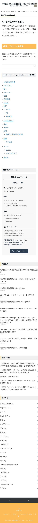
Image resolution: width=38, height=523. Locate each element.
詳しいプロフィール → (19, 251)
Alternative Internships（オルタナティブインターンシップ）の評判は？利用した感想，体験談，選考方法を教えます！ (18, 320)
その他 (6, 157)
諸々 (5, 89)
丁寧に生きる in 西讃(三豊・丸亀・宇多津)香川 (19, 4)
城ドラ (8, 150)
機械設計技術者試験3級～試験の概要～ (14, 348)
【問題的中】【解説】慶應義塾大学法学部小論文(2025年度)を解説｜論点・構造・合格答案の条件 (18, 365)
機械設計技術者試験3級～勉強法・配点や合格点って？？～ (18, 280)
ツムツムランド (11, 153)
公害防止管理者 (9, 82)
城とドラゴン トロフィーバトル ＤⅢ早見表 (17, 295)
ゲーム (6, 146)
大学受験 (7, 99)
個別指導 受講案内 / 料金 (9, 376)
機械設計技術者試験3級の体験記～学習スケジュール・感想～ (18, 310)
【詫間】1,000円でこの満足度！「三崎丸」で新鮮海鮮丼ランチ (17, 382)
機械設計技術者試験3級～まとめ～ (12, 288)
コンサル (7, 109)
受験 (5, 138)
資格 (5, 131)
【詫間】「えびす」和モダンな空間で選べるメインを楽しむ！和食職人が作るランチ (18, 388)
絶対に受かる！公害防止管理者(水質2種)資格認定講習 (19, 271)
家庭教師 (9, 116)
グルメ (6, 102)
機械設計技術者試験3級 (14, 134)
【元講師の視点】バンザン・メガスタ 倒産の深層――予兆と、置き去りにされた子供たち (18, 371)
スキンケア (8, 92)
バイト (6, 113)
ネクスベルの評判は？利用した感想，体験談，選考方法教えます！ (18, 340)
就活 (5, 106)
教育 (5, 96)
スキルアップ (8, 120)
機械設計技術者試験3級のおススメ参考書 (15, 302)
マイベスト (8, 85)
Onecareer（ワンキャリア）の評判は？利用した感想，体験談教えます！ (18, 330)
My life (6, 127)
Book (5, 124)
